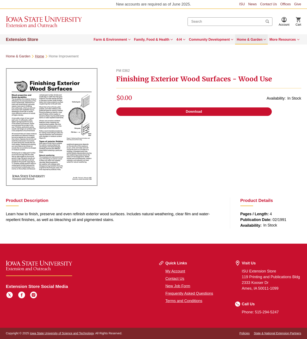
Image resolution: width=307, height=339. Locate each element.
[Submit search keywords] (267, 21)
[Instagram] (33, 295)
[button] (284, 21)
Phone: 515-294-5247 (260, 312)
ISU (242, 4)
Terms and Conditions (183, 301)
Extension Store (22, 39)
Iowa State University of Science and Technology (62, 333)
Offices (285, 4)
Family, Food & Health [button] (152, 39)
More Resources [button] (282, 39)
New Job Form (177, 286)
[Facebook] (21, 295)
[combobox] (230, 21)
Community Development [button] (209, 39)
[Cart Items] (298, 21)
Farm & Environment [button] (110, 39)
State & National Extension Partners (277, 333)
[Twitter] (9, 295)
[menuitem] (112, 39)
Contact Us (268, 4)
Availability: (276, 98)
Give (297, 4)
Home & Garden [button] (249, 39)
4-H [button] (179, 39)
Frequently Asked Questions (189, 293)
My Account (175, 271)
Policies (244, 333)
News (252, 4)
